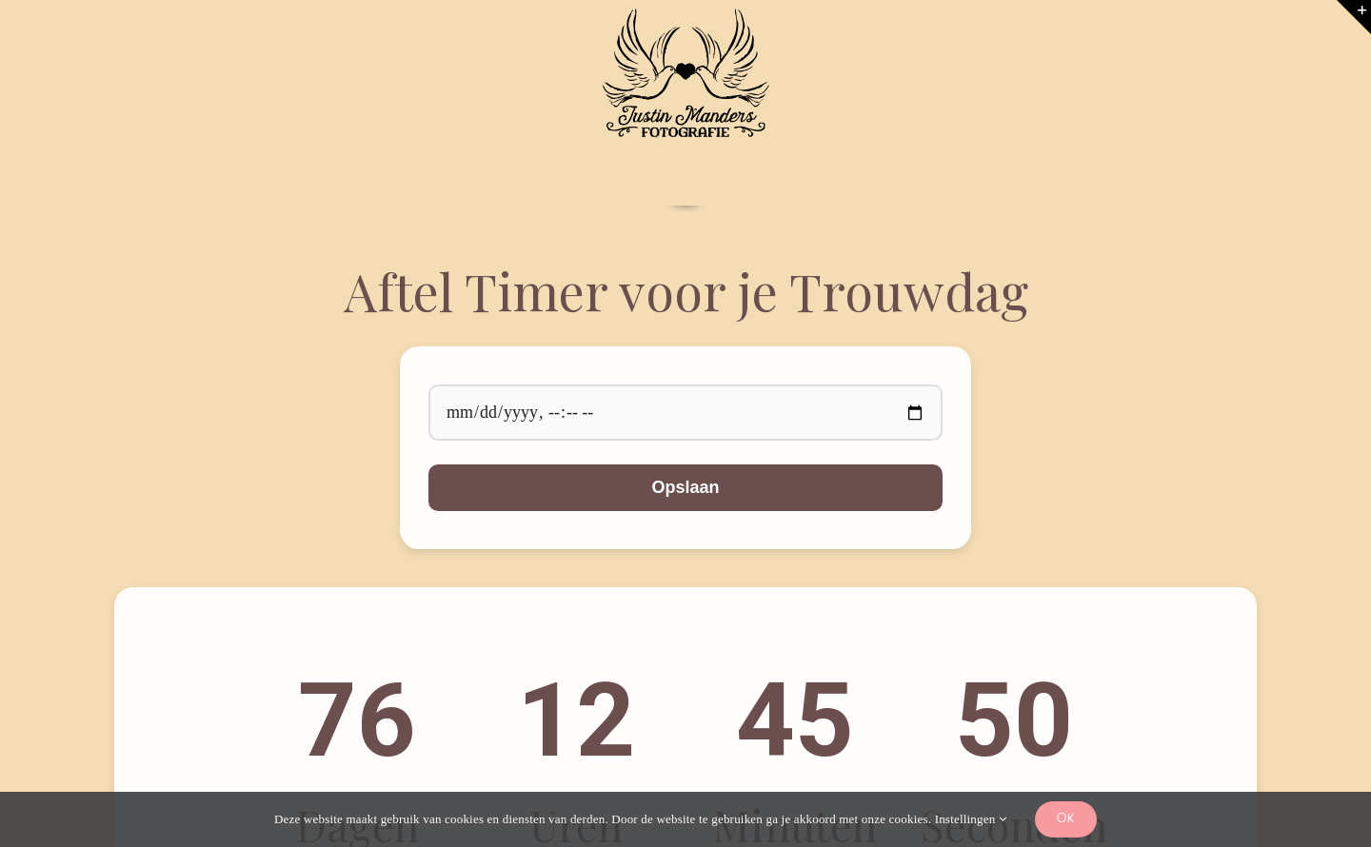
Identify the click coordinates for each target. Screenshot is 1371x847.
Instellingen (970, 819)
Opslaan (685, 487)
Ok (1066, 819)
